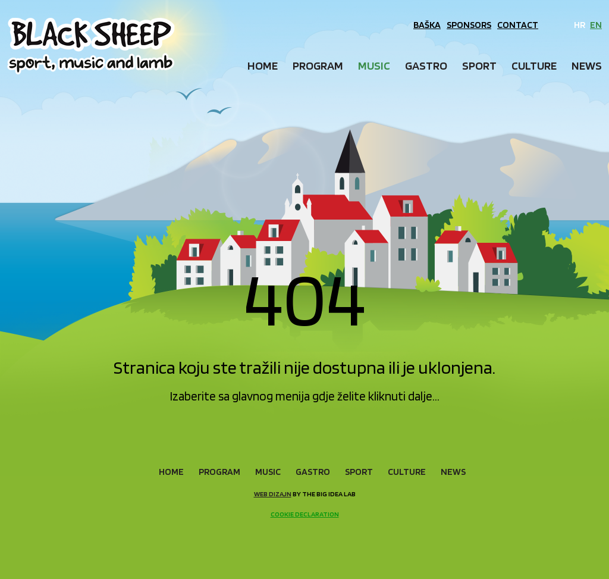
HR (579, 24)
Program (318, 65)
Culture (534, 65)
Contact (517, 24)
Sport (479, 65)
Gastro (426, 65)
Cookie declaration (305, 513)
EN (596, 24)
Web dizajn (272, 493)
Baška (427, 24)
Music (374, 65)
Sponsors (469, 24)
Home (262, 65)
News (587, 65)
